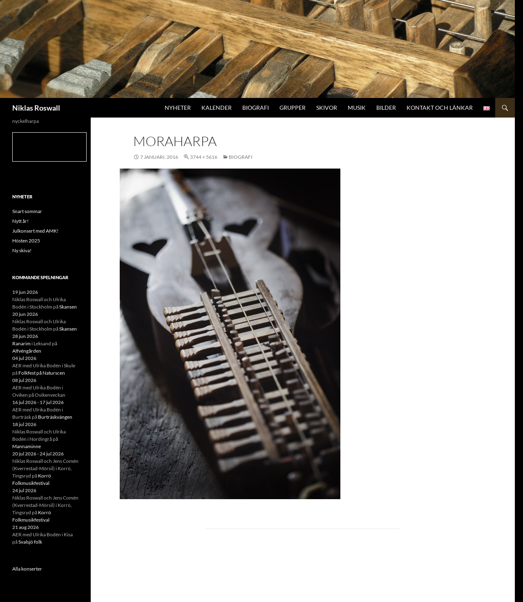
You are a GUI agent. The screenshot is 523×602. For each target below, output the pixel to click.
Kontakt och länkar (440, 107)
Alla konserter (27, 569)
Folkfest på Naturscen (41, 373)
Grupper (292, 107)
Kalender (216, 107)
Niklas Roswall (36, 107)
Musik (357, 107)
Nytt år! (20, 221)
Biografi (255, 107)
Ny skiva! (21, 250)
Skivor (326, 107)
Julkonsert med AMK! (35, 231)
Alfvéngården (26, 351)
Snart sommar (27, 211)
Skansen (68, 307)
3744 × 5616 (203, 157)
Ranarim (21, 343)
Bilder (386, 107)
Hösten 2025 (26, 241)
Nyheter (178, 107)
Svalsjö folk (30, 542)
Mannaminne (26, 446)
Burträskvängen (55, 417)
